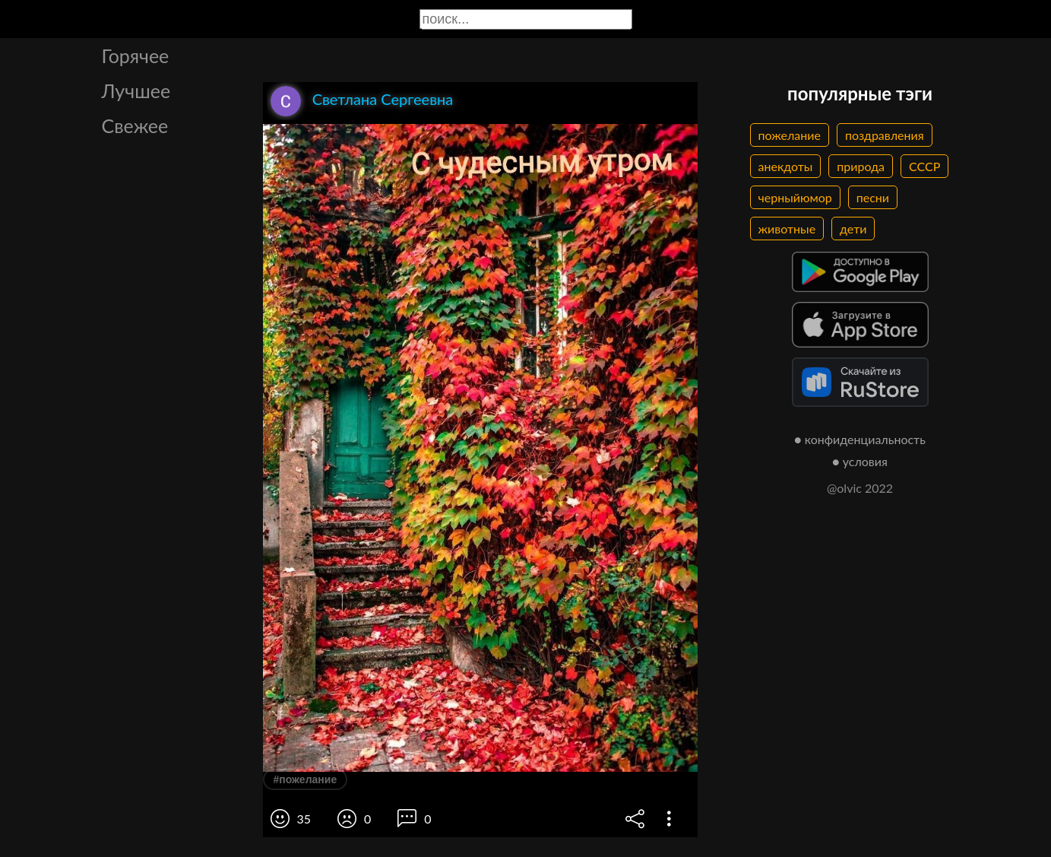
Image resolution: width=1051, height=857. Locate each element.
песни (872, 197)
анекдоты (785, 166)
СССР (924, 166)
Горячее (135, 55)
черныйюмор (795, 197)
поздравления (884, 135)
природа (861, 166)
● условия (860, 461)
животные (787, 228)
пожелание (789, 135)
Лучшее (136, 90)
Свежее (135, 125)
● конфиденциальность (860, 439)
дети (853, 228)
